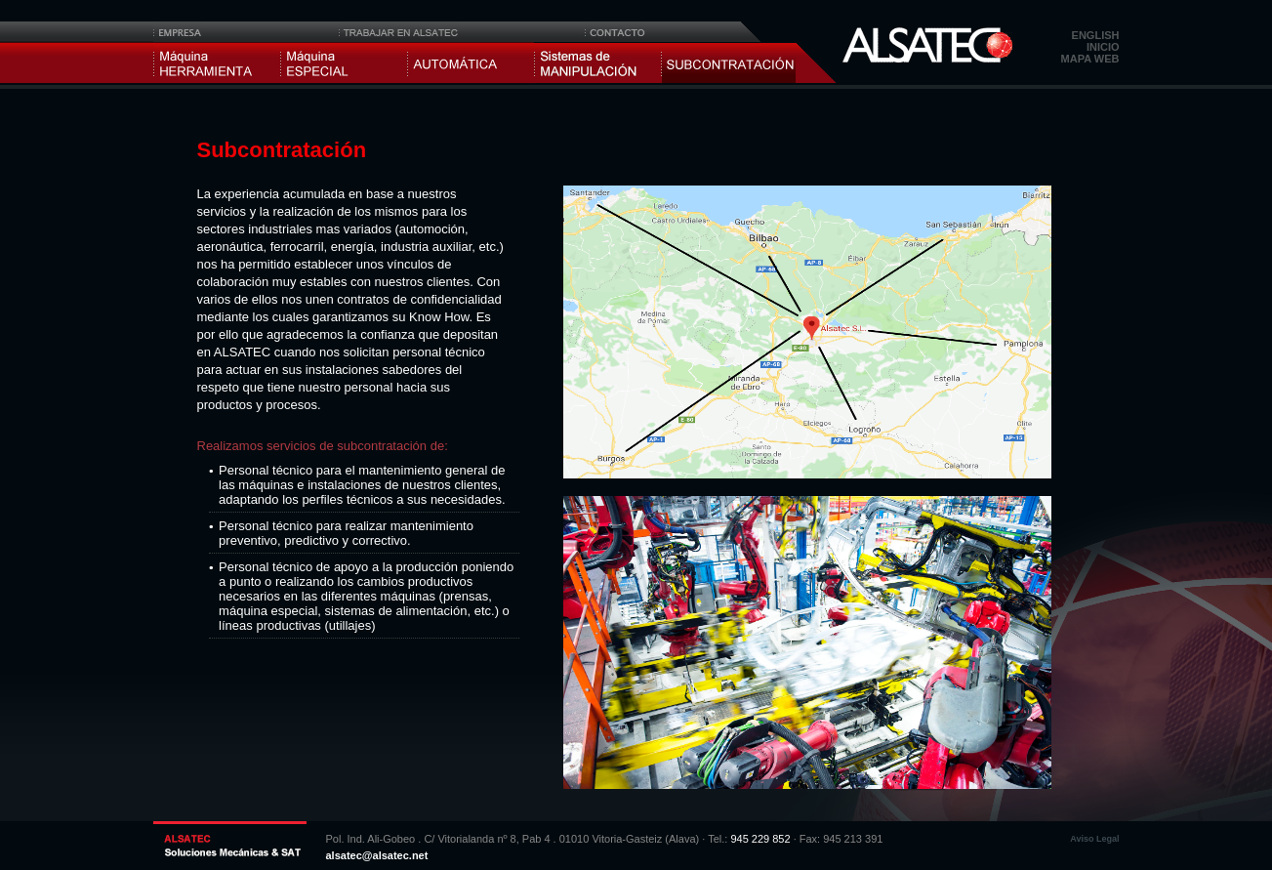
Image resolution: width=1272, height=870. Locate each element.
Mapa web (1090, 58)
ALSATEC (230, 841)
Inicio (1103, 47)
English (1096, 35)
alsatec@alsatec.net (377, 855)
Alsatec (927, 45)
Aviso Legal (1094, 839)
